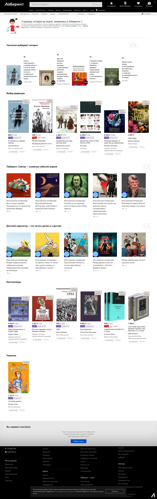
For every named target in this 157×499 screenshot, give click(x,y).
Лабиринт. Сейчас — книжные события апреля (32, 166)
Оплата (121, 471)
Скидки (52, 14)
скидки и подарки (70, 26)
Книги (31, 10)
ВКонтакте (9, 464)
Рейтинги (35, 14)
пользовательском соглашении (65, 491)
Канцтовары (67, 10)
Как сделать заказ (125, 467)
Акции (45, 475)
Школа (58, 10)
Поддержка (91, 14)
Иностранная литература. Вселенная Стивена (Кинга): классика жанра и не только (133, 203)
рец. (25, 101)
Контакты (81, 14)
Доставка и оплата (11, 14)
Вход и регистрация (126, 451)
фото (26, 102)
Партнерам (85, 481)
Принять (115, 491)
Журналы (46, 452)
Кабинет (121, 457)
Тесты (83, 461)
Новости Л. (85, 465)
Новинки (11, 355)
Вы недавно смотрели (19, 426)
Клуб (92, 10)
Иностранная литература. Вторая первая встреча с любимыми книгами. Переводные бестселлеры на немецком (17, 265)
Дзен (7, 477)
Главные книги (48, 478)
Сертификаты (24, 14)
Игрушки (77, 10)
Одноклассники (11, 474)
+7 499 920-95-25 (63, 14)
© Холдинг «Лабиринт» (128, 494)
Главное (51, 10)
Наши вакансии (87, 484)
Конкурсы (84, 468)
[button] (131, 45)
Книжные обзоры (87, 455)
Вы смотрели (123, 454)
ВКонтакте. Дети (11, 467)
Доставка (122, 474)
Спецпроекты (86, 471)
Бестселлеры (14, 281)
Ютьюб (7, 471)
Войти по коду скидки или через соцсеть (131, 446)
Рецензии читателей (88, 452)
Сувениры (47, 465)
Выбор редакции (16, 93)
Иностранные (41, 10)
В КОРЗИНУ (13, 152)
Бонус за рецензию (50, 481)
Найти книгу (78, 441)
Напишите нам (124, 480)
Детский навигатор (88, 449)
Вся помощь (123, 483)
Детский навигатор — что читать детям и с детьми (34, 226)
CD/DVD (46, 461)
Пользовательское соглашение (130, 487)
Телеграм (8, 480)
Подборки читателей (89, 458)
